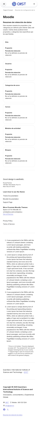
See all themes (8, 214)
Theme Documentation (10, 196)
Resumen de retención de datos (12, 415)
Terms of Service (9, 224)
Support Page (7, 202)
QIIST (26, 372)
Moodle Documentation (11, 199)
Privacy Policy (7, 221)
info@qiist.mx (9, 405)
